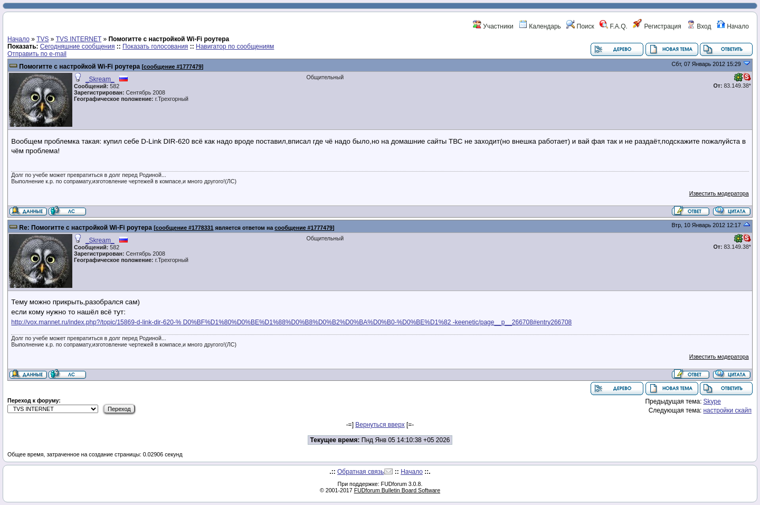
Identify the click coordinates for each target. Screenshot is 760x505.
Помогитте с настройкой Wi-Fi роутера (79, 66)
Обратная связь (360, 471)
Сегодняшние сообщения (77, 46)
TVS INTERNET (78, 39)
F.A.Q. (614, 26)
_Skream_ (100, 79)
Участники (493, 26)
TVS (42, 39)
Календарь (540, 26)
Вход (699, 26)
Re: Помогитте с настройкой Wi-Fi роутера (85, 227)
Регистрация (657, 26)
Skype (711, 401)
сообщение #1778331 (185, 228)
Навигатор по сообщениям (235, 46)
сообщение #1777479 (173, 66)
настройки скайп (727, 410)
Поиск (580, 26)
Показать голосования (155, 46)
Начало (733, 26)
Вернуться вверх (379, 424)
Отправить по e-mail (36, 54)
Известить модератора (719, 193)
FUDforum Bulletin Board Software (397, 490)
